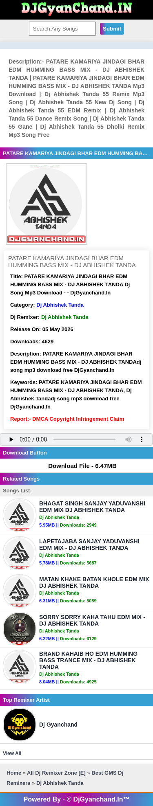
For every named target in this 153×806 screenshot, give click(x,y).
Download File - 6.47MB (78, 465)
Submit (112, 29)
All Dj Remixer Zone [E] (56, 773)
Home (14, 773)
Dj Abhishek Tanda (60, 305)
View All (12, 753)
